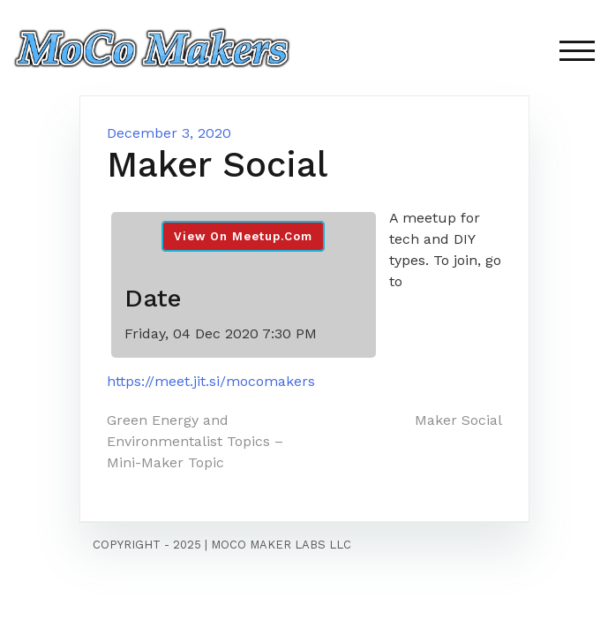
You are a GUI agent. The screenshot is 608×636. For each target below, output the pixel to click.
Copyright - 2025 (147, 544)
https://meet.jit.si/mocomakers (211, 381)
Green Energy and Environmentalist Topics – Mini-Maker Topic (195, 441)
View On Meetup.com (243, 236)
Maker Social (458, 420)
